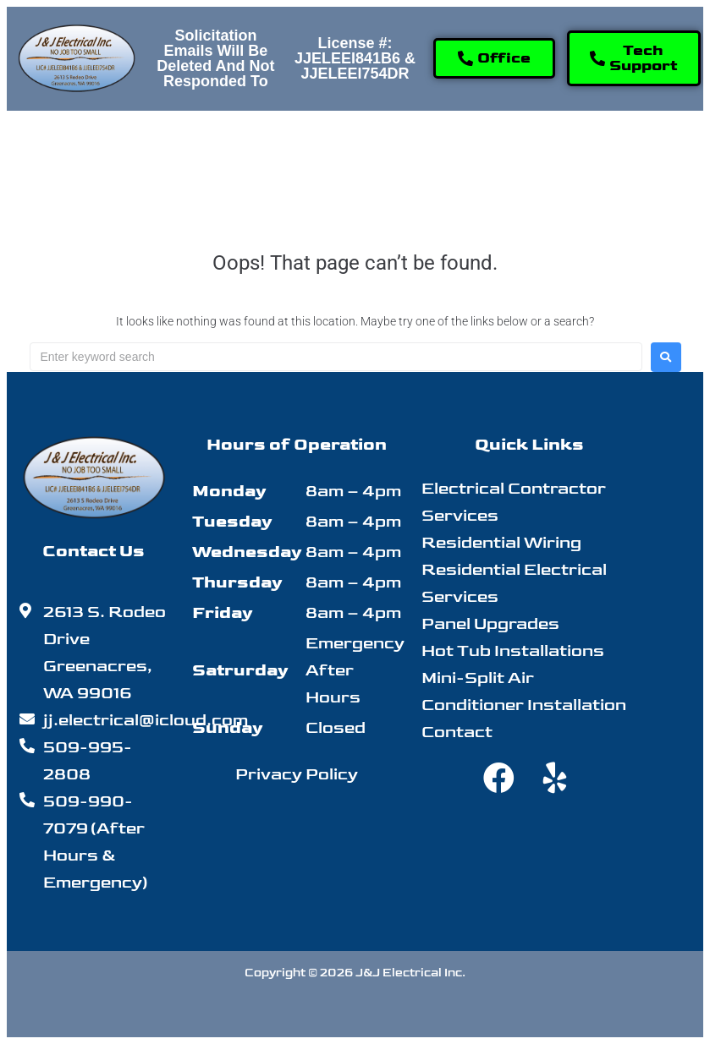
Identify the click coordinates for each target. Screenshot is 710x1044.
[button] (203, 148)
